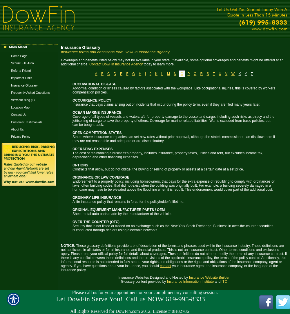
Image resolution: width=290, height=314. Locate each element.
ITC (224, 282)
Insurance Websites (133, 278)
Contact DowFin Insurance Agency (116, 64)
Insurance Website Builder (209, 278)
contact (165, 266)
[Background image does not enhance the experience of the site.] (29, 48)
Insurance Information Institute (190, 282)
